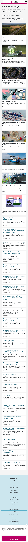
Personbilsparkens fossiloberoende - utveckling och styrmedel (13, 363)
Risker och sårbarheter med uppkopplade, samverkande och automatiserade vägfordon (12, 253)
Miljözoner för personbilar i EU (11, 374)
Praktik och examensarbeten (14, 521)
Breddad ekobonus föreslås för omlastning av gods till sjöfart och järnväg (12, 297)
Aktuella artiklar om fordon (14, 509)
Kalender (14, 519)
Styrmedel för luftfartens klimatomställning (9, 218)
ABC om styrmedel (8, 340)
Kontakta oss (14, 482)
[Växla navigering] (1, 1)
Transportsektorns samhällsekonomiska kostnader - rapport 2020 (14, 265)
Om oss (14, 480)
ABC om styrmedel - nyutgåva (9, 101)
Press (14, 507)
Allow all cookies (14, 539)
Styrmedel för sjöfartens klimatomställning (11, 207)
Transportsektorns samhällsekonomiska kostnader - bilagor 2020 (14, 276)
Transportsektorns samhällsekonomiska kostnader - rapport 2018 (14, 319)
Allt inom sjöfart (14, 497)
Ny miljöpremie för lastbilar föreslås (13, 309)
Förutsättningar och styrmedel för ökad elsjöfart (13, 165)
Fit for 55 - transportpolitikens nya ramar (11, 80)
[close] (26, 525)
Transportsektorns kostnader (14, 499)
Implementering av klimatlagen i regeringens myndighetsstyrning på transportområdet (13, 351)
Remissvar (14, 516)
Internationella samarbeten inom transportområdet (12, 417)
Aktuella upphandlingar (14, 487)
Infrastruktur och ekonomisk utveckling (13, 462)
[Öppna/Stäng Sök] (26, 1)
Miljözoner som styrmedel (10, 384)
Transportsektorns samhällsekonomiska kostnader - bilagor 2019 (14, 286)
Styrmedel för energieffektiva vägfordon (14, 242)
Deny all (14, 536)
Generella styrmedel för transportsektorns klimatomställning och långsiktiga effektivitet (14, 230)
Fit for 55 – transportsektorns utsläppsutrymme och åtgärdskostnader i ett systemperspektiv (13, 36)
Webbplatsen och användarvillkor (14, 523)
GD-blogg (14, 511)
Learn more (8, 530)
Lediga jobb (14, 485)
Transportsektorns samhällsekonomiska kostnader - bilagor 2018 (14, 330)
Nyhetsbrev (14, 504)
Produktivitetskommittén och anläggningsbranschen (11, 440)
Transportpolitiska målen (14, 492)
